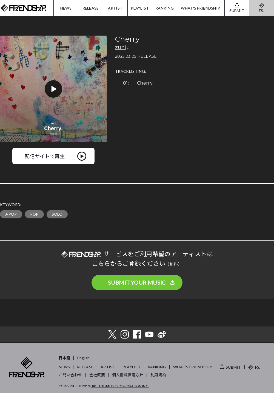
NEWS (66, 8)
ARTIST (115, 8)
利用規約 (158, 374)
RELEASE (90, 8)
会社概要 (97, 374)
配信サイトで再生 (45, 156)
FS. (261, 10)
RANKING (164, 8)
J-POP (11, 214)
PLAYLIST (140, 8)
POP (34, 214)
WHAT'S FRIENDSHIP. (200, 8)
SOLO (57, 214)
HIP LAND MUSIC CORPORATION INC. (119, 386)
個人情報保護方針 (127, 374)
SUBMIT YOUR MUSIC (137, 282)
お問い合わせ (70, 374)
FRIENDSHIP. (23, 8)
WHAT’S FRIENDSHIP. (193, 367)
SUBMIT (233, 367)
